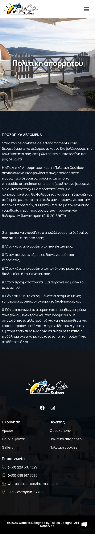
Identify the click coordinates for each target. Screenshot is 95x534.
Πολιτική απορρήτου (66, 439)
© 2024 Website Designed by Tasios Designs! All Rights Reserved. (47, 524)
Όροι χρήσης (60, 430)
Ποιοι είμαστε (13, 439)
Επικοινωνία (13, 458)
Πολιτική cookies (63, 447)
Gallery (8, 447)
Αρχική (7, 430)
